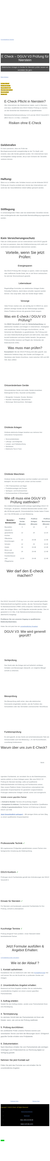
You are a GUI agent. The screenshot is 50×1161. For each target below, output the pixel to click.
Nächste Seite (36, 1101)
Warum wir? (4, 94)
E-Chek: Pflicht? (5, 83)
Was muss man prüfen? (7, 90)
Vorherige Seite (14, 1101)
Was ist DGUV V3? (6, 88)
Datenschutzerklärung (27, 1111)
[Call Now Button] (2, 1140)
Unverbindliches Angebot (7, 39)
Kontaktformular (39, 973)
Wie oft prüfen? (5, 92)
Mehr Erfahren (4, 77)
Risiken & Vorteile (5, 85)
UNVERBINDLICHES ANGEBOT (10, 957)
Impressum (27, 1115)
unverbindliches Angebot (29, 626)
